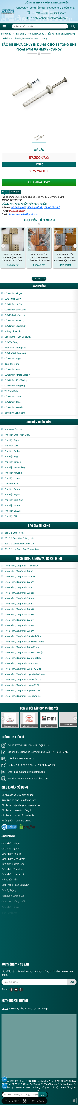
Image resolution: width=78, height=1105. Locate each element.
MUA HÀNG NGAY (39, 182)
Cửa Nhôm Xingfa (11, 845)
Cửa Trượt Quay (10, 851)
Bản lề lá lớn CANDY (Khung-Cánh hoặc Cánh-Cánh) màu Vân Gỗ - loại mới (65, 257)
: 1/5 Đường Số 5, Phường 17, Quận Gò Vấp (24, 1010)
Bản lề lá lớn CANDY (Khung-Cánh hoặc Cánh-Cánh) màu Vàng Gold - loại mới (39, 257)
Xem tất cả (39, 278)
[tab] (5, 192)
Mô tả (4, 191)
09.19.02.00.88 (40, 12)
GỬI (72, 983)
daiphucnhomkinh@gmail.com (23, 214)
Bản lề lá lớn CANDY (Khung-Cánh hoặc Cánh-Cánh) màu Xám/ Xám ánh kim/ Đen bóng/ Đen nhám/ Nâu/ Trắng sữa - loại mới (13, 257)
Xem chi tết (12, 264)
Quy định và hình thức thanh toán (19, 802)
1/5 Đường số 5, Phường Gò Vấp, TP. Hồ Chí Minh (35, 207)
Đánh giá (15, 191)
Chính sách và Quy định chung (18, 797)
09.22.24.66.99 (58, 12)
